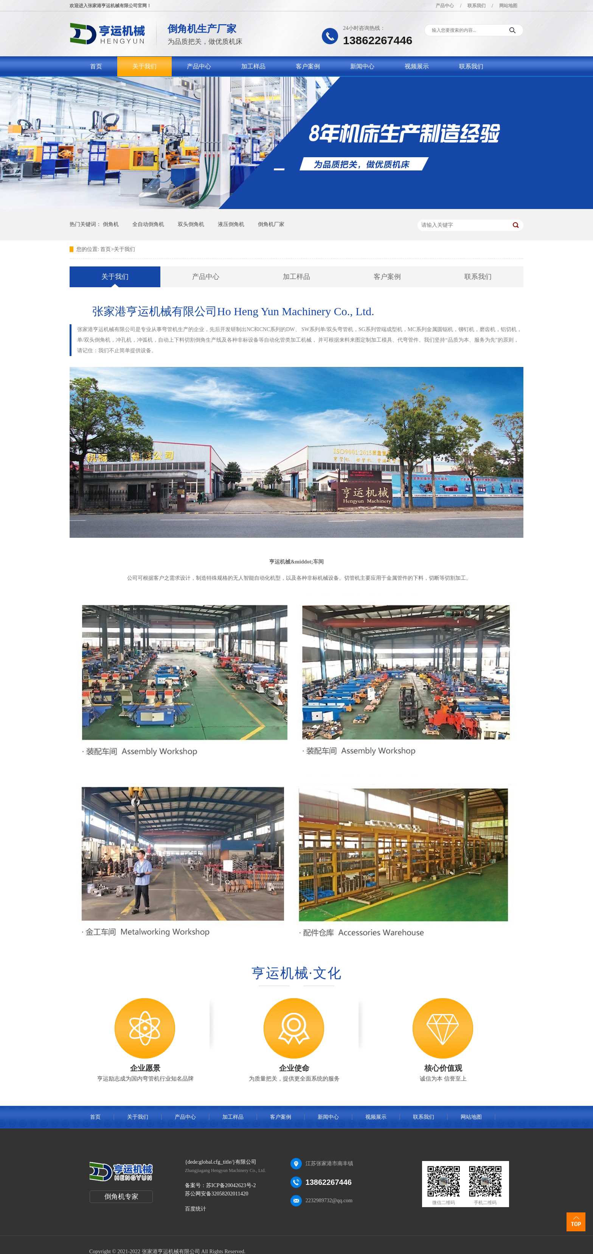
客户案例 (308, 66)
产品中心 (445, 5)
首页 (96, 66)
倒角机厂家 (271, 224)
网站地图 (508, 5)
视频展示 (417, 66)
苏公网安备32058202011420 (216, 1194)
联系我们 (476, 5)
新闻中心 (362, 66)
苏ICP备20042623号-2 (231, 1185)
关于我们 (144, 66)
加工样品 (253, 66)
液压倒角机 (231, 224)
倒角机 (111, 224)
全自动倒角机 (148, 224)
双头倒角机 (191, 224)
